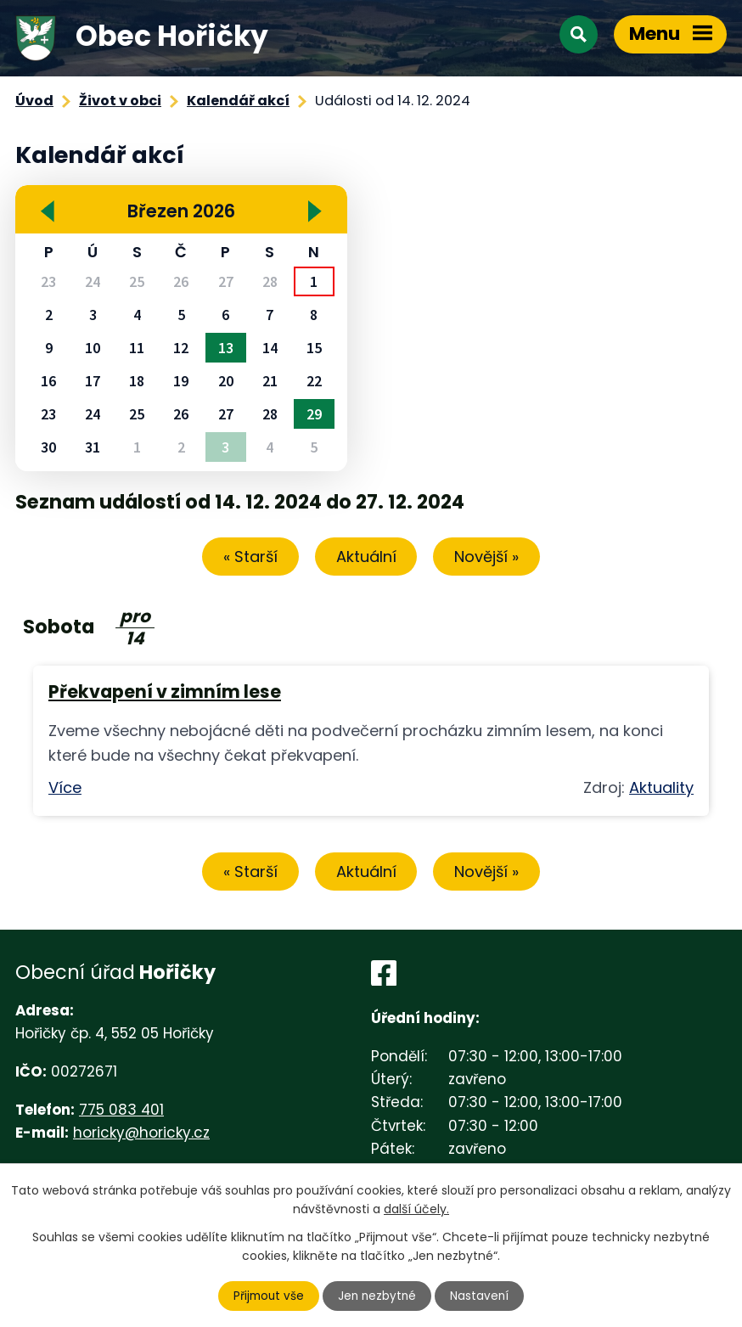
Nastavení (482, 1295)
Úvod (34, 100)
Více (65, 789)
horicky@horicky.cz (141, 1136)
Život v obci (120, 100)
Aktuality (661, 789)
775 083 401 (121, 1113)
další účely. (416, 1208)
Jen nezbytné (378, 1295)
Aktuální (366, 558)
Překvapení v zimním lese (164, 693)
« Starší (243, 558)
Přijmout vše (267, 1295)
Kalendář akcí (238, 100)
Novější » (494, 558)
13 (225, 347)
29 (314, 414)
